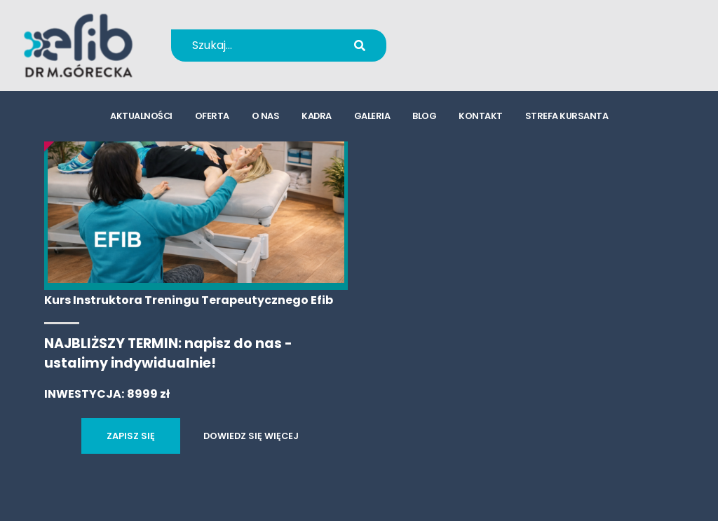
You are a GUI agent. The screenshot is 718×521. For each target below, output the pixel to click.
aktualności (141, 116)
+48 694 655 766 (492, 36)
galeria (372, 116)
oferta (212, 116)
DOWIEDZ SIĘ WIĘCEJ (251, 436)
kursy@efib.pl (483, 54)
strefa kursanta (567, 116)
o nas (266, 116)
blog (424, 116)
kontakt (481, 116)
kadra (317, 116)
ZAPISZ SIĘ (131, 436)
